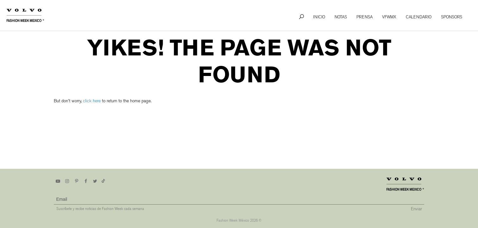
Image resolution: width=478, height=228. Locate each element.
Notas (341, 17)
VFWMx (389, 17)
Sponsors (451, 17)
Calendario (418, 17)
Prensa (364, 17)
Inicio (319, 17)
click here (92, 101)
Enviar (416, 208)
